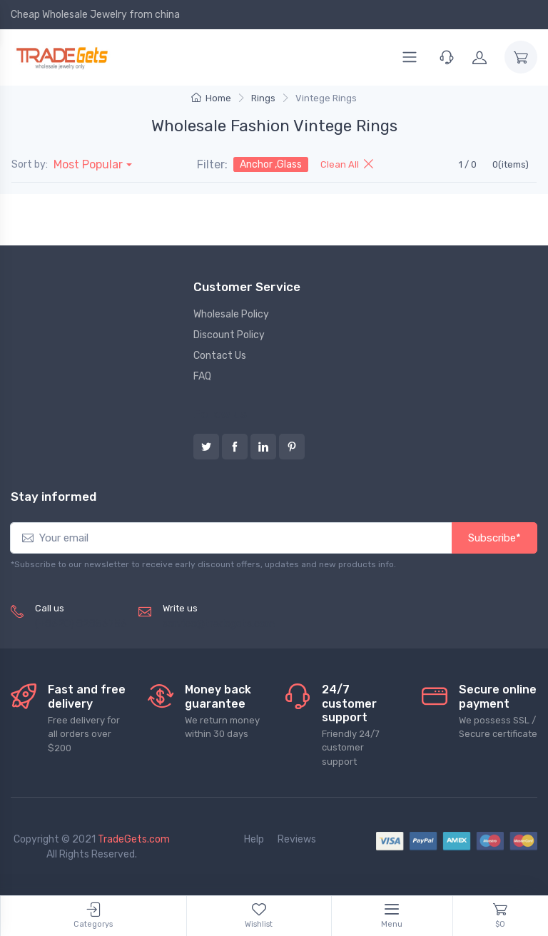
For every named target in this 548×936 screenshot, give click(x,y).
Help (254, 839)
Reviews (297, 839)
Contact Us (219, 356)
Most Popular (88, 164)
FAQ (202, 376)
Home (211, 98)
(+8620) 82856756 (81, 624)
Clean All (346, 164)
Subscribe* (494, 537)
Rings (263, 98)
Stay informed (53, 496)
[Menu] (409, 57)
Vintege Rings (326, 98)
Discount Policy (229, 335)
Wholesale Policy (231, 314)
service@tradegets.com (219, 624)
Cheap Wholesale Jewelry (69, 15)
